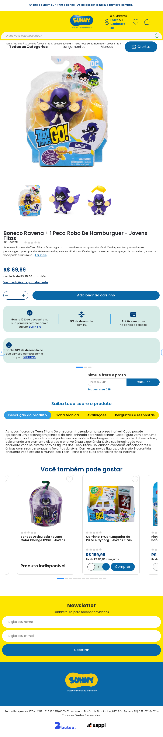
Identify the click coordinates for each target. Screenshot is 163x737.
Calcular (143, 382)
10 (100, 578)
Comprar (123, 566)
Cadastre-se (118, 26)
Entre (114, 20)
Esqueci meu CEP (99, 389)
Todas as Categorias (28, 46)
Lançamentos (74, 46)
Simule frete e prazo (107, 375)
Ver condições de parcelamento (25, 282)
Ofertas (141, 46)
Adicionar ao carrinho (96, 295)
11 (104, 578)
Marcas (107, 46)
